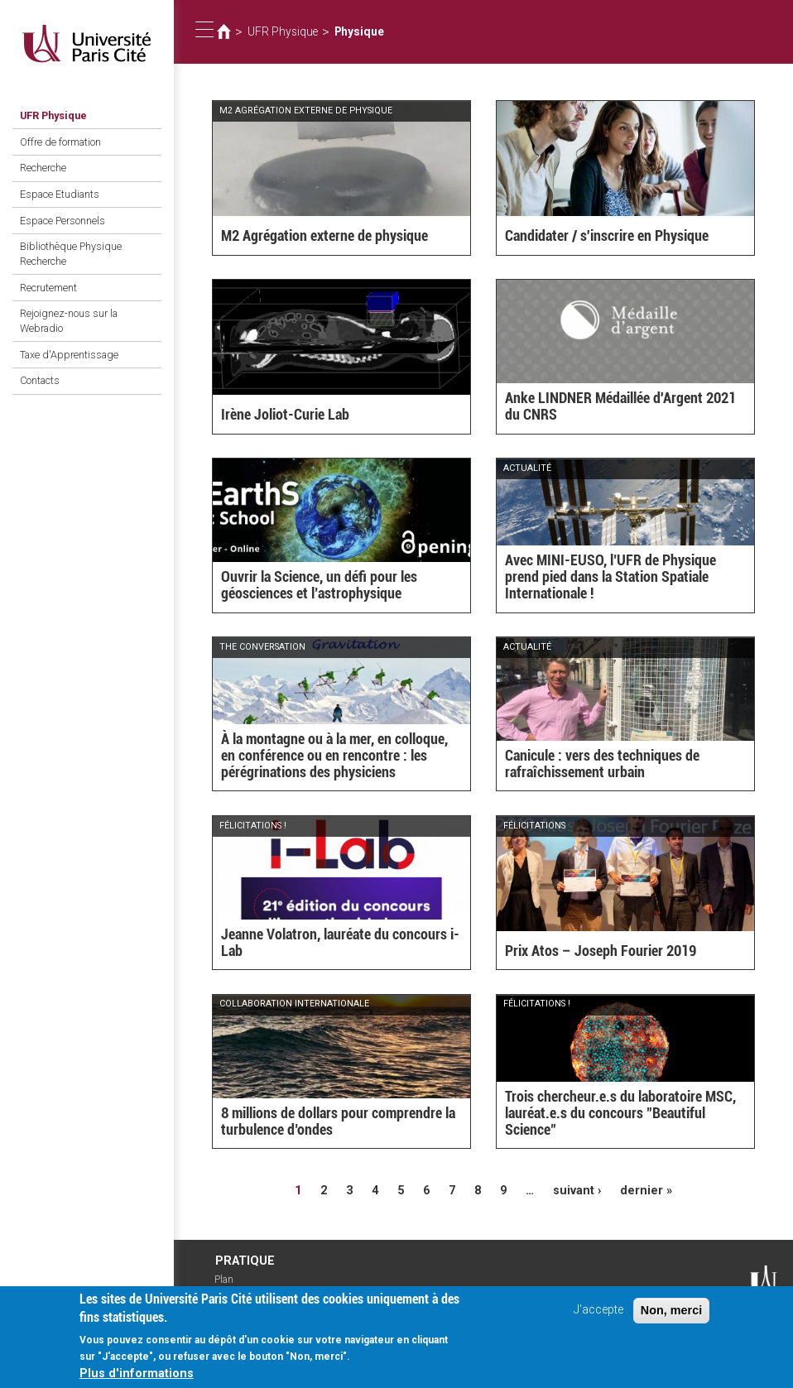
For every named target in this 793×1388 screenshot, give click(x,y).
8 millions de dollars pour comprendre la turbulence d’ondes (338, 1121)
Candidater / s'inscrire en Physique (607, 235)
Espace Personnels (62, 220)
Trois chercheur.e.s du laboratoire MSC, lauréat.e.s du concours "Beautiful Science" (620, 1113)
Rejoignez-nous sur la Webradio (69, 320)
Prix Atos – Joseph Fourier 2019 (600, 950)
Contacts (40, 380)
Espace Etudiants (59, 194)
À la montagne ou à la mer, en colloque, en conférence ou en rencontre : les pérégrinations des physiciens (334, 755)
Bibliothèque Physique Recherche (71, 253)
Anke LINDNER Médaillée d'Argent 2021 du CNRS (620, 406)
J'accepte (598, 1316)
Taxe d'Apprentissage (69, 354)
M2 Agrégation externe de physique (324, 235)
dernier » (646, 1191)
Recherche (43, 167)
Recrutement (48, 287)
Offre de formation (60, 142)
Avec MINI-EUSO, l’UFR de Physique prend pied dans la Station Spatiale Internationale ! (610, 576)
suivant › (577, 1191)
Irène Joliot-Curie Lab (285, 414)
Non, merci (671, 1316)
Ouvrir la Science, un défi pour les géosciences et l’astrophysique (319, 585)
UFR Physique (53, 115)
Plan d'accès (231, 1285)
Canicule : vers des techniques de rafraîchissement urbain (602, 763)
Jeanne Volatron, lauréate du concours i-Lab (340, 942)
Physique (359, 31)
